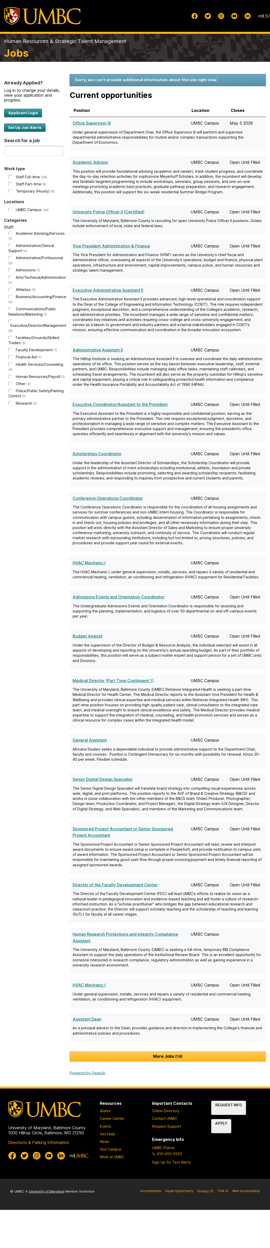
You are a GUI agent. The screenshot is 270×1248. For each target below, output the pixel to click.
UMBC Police (163, 1148)
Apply (221, 1123)
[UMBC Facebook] (194, 16)
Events (105, 1126)
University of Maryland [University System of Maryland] (46, 1191)
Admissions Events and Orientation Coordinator (119, 596)
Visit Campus (110, 1149)
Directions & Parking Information (38, 1142)
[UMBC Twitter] (207, 16)
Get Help (107, 1134)
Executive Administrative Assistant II (108, 290)
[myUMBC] (79, 1155)
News (104, 1141)
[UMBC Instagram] (221, 16)
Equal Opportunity (179, 1191)
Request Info (228, 1105)
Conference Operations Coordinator (108, 498)
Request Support (166, 1126)
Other (23, 383)
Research (26, 403)
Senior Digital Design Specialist (102, 779)
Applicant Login (23, 113)
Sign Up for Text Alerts (171, 1162)
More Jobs (168, 1056)
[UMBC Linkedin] (247, 16)
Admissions (28, 270)
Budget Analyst (87, 636)
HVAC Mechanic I (89, 562)
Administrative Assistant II (98, 350)
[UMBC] (42, 16)
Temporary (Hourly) (35, 191)
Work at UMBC (112, 1157)
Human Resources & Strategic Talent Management (65, 41)
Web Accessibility (246, 1191)
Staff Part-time (31, 184)
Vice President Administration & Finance (111, 245)
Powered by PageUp (87, 1073)
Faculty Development (36, 350)
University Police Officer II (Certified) (108, 211)
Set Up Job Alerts (25, 127)
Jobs (16, 53)
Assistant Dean (87, 1019)
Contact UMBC (164, 1118)
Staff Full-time (31, 177)
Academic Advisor (90, 162)
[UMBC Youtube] (234, 16)
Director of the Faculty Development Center (115, 884)
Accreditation (150, 1191)
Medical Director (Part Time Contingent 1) (113, 680)
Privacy (205, 1193)
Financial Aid (28, 357)
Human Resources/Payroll (40, 376)
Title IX (222, 1191)
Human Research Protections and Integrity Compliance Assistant (125, 937)
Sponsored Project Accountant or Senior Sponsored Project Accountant (123, 832)
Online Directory (166, 1111)
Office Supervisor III (92, 123)
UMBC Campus (32, 210)
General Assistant (90, 740)
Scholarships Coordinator (97, 453)
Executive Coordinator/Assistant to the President (120, 404)
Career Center (112, 1118)
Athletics (26, 289)
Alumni (105, 1111)
